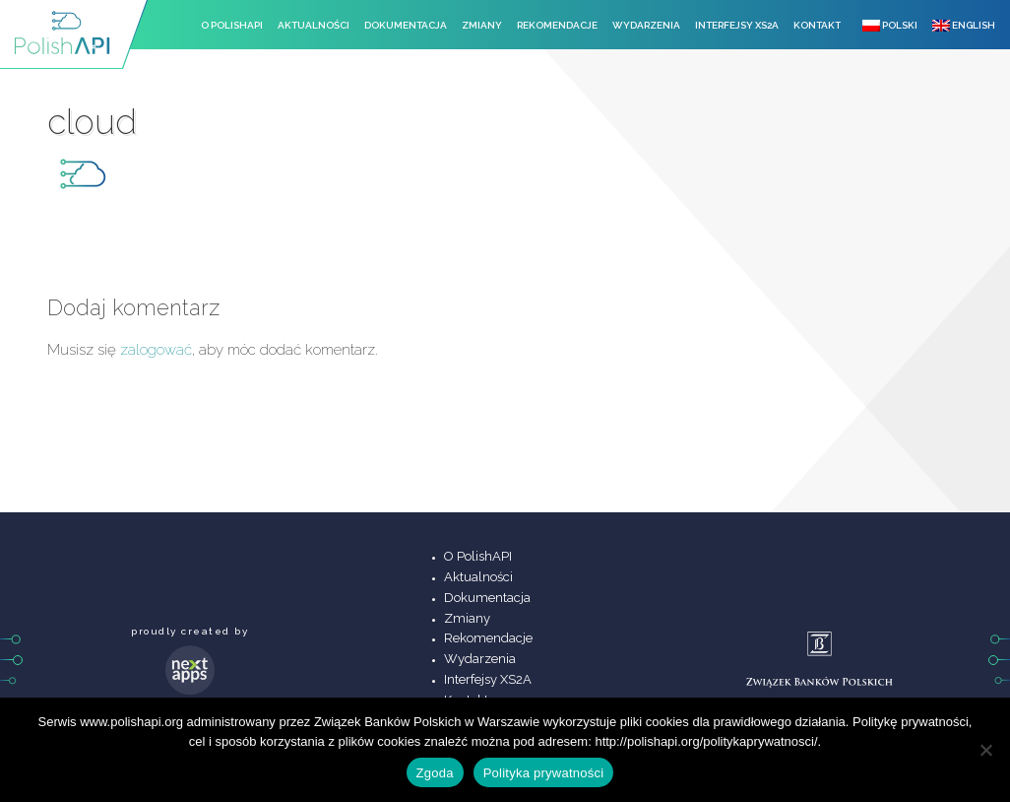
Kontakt (817, 25)
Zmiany (482, 25)
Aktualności (313, 25)
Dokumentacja (405, 25)
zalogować (156, 350)
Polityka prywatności (543, 773)
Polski (889, 26)
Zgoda (435, 773)
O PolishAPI (232, 25)
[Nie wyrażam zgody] (985, 750)
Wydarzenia (646, 25)
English (963, 26)
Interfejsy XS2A (737, 25)
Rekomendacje (557, 25)
